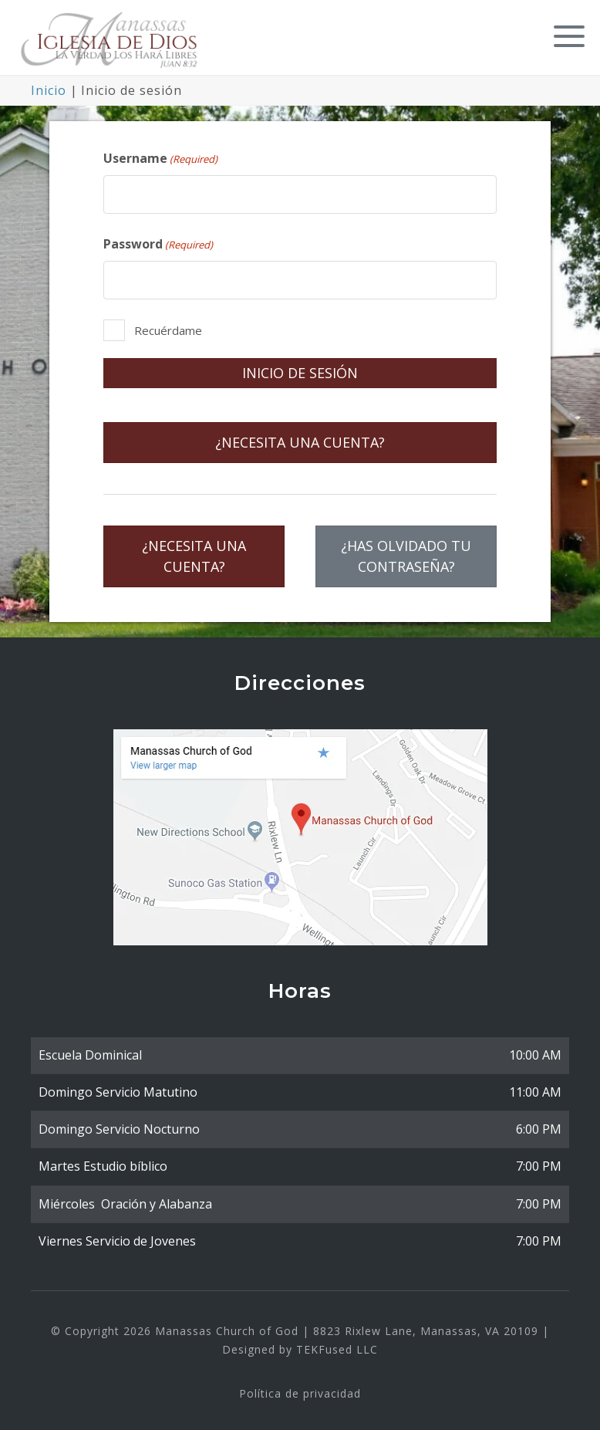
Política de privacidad (300, 1388)
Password (158, 239)
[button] (565, 33)
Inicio (48, 85)
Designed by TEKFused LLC (300, 1344)
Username (160, 154)
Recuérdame (168, 326)
